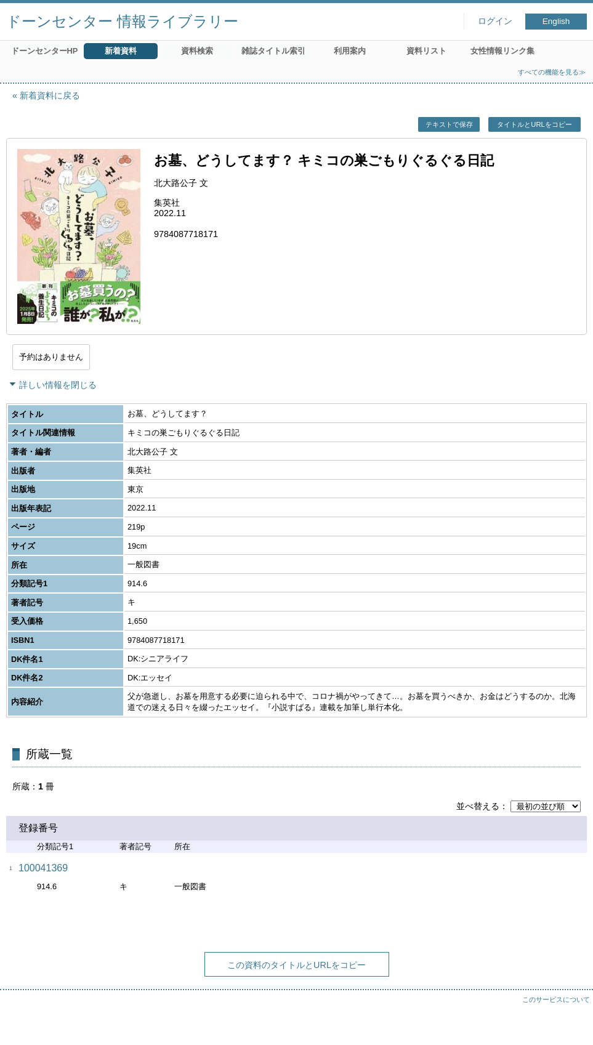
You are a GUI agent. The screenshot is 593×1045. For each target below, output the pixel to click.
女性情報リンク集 (502, 50)
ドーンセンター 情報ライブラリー (122, 21)
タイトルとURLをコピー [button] (534, 124)
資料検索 (197, 50)
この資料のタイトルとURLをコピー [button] (296, 965)
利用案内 (350, 50)
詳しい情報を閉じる (58, 385)
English (556, 21)
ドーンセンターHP (44, 50)
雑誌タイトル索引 (273, 50)
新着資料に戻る (50, 95)
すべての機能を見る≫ (552, 72)
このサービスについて (556, 999)
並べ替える (477, 806)
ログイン (495, 21)
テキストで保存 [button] (449, 124)
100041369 (43, 868)
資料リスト (426, 50)
